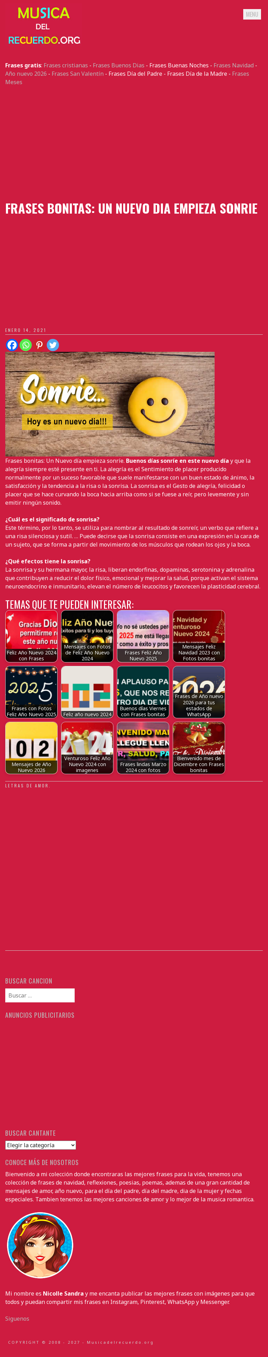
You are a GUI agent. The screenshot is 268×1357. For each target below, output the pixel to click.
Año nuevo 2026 (26, 73)
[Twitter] (53, 345)
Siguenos (17, 1318)
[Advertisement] (133, 143)
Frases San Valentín (78, 73)
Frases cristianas (66, 65)
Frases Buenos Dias (118, 65)
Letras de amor (27, 785)
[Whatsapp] (26, 345)
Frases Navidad (234, 65)
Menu (252, 14)
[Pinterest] (39, 345)
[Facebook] (12, 345)
